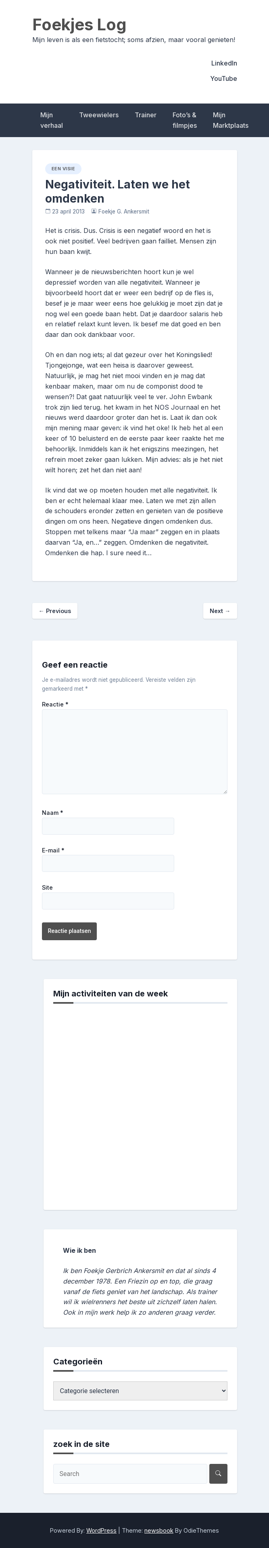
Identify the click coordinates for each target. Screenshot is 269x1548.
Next (220, 610)
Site (47, 887)
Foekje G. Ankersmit (123, 211)
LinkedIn (224, 63)
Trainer (145, 115)
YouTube (223, 78)
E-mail (53, 850)
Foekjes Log (79, 24)
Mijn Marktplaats (230, 120)
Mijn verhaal (51, 120)
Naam (52, 813)
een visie (63, 168)
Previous (55, 610)
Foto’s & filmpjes (185, 120)
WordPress (101, 1530)
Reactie (55, 704)
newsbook (158, 1530)
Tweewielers (99, 115)
